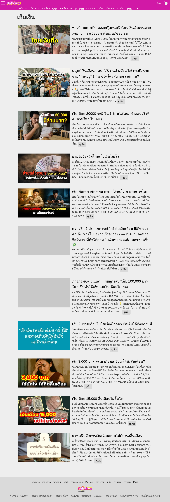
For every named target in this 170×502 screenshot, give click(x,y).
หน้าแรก (23, 8)
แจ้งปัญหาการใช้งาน (129, 496)
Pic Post (79, 9)
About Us (98, 496)
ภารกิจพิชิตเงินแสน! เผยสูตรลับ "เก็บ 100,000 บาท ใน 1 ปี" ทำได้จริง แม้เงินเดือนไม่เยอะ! (110, 284)
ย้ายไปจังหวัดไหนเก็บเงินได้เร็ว (95, 157)
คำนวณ (110, 8)
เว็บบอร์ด (34, 8)
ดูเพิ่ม (134, 59)
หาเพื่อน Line (66, 8)
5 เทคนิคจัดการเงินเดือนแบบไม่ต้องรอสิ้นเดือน (107, 436)
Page (130, 9)
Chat (54, 9)
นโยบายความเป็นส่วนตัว (42, 496)
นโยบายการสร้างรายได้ (81, 496)
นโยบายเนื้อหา (62, 496)
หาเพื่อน (46, 8)
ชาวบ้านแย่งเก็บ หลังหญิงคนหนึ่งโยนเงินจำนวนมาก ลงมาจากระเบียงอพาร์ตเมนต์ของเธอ (111, 31)
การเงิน (120, 8)
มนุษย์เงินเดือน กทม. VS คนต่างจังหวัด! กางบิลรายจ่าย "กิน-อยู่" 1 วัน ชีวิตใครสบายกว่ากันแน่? (110, 74)
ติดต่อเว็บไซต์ (111, 496)
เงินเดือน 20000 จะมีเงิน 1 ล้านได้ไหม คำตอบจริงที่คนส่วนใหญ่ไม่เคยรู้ (110, 116)
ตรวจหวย (90, 8)
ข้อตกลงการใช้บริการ (19, 496)
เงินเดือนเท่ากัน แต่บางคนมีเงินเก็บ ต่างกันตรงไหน (110, 192)
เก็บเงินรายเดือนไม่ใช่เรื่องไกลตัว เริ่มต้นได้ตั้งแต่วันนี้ (112, 324)
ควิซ (100, 8)
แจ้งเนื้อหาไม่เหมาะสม (150, 496)
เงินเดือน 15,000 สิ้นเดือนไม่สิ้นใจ (97, 399)
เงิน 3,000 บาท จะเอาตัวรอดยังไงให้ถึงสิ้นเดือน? (108, 362)
